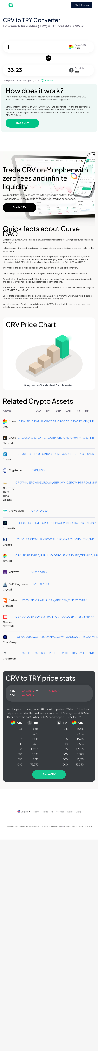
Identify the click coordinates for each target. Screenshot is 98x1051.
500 (20, 759)
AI (52, 811)
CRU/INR (88, 437)
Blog (78, 811)
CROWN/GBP (50, 482)
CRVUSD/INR (90, 555)
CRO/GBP (49, 539)
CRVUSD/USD (24, 555)
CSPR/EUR (35, 616)
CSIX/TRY (81, 600)
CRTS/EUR (35, 453)
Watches (60, 811)
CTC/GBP (50, 653)
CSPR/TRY (75, 616)
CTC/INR (88, 653)
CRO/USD (23, 539)
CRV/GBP (50, 421)
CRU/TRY (76, 437)
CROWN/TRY (77, 482)
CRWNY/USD (39, 571)
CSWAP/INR (90, 636)
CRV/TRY (76, 421)
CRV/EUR (37, 421)
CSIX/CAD (68, 600)
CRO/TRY (75, 539)
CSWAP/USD (25, 636)
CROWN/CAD (63, 482)
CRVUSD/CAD (64, 555)
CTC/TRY (76, 653)
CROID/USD (23, 522)
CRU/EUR (36, 437)
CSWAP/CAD (65, 636)
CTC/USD (24, 653)
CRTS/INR (88, 453)
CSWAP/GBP (51, 636)
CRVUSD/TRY (77, 555)
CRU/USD (24, 437)
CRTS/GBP (48, 453)
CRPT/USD (38, 470)
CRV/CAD (63, 421)
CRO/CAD (63, 539)
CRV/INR (88, 421)
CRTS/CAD (62, 453)
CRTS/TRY (75, 453)
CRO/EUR (36, 539)
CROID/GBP (49, 522)
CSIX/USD (28, 600)
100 (20, 754)
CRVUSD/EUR (37, 555)
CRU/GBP (50, 437)
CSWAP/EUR (38, 636)
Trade (45, 811)
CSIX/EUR (41, 600)
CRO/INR (88, 539)
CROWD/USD (39, 510)
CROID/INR (89, 522)
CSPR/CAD (62, 616)
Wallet (70, 811)
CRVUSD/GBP (50, 555)
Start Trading (82, 5)
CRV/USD (24, 421)
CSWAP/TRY (77, 636)
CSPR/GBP (48, 616)
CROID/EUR (36, 522)
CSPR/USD (22, 616)
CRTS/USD (22, 453)
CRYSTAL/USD (40, 584)
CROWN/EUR (37, 482)
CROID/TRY (76, 522)
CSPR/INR (88, 616)
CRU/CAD (63, 437)
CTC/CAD (63, 653)
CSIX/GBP (55, 600)
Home (37, 811)
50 (21, 749)
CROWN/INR (89, 482)
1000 (20, 764)
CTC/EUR (37, 653)
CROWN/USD (24, 482)
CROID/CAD (62, 522)
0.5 (21, 728)
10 (21, 744)
